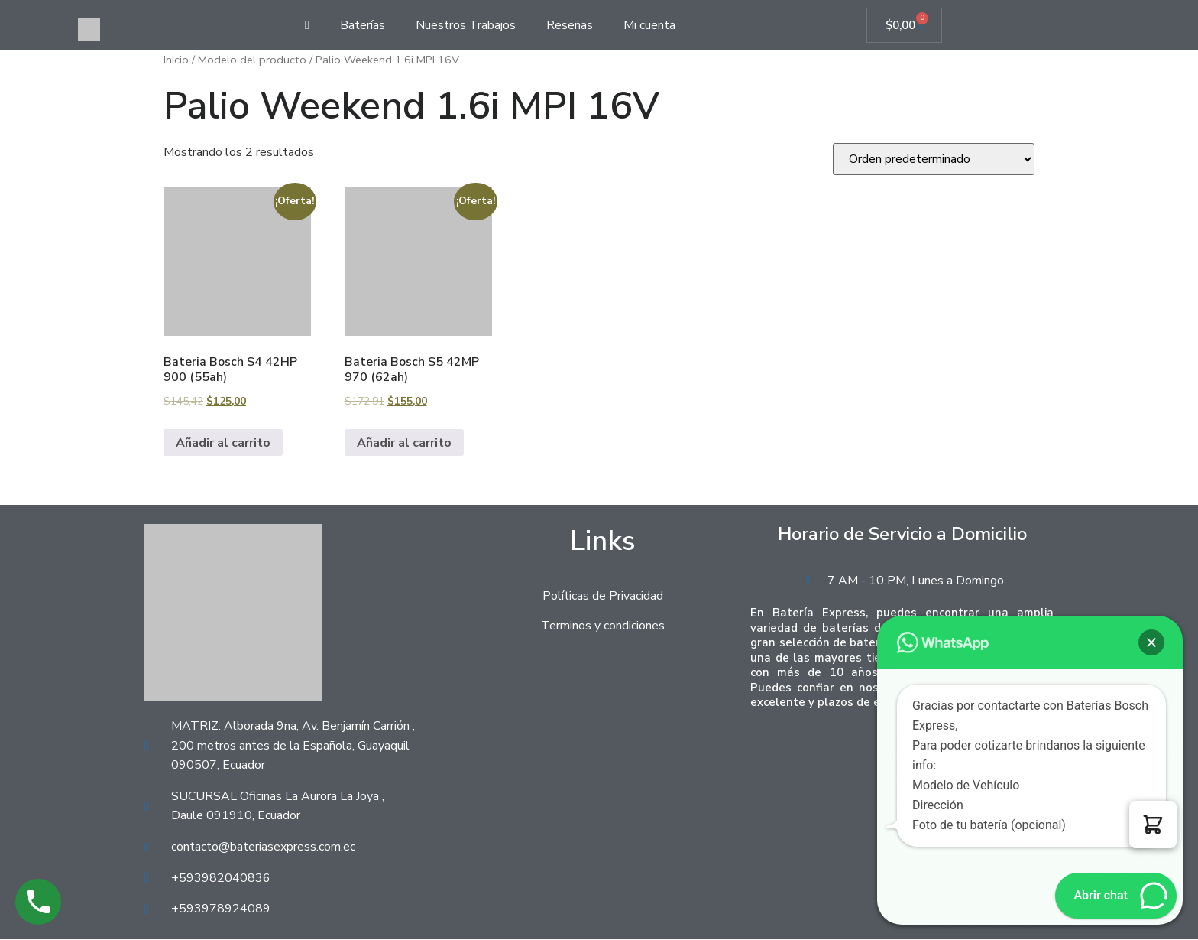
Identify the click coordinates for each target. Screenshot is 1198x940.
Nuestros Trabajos (466, 25)
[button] (1153, 824)
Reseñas (569, 25)
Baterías (362, 25)
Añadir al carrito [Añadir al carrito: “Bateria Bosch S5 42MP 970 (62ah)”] (404, 442)
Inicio (176, 60)
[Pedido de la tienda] (933, 160)
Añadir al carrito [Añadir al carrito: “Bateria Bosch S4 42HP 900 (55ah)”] (223, 442)
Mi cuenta (649, 25)
